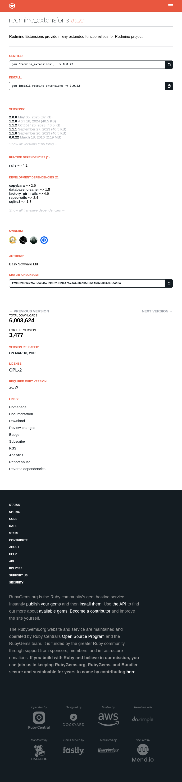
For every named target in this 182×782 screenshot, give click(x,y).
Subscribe (17, 441)
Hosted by (110, 707)
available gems (53, 611)
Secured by (145, 740)
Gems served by (73, 740)
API (11, 561)
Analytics (16, 455)
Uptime (14, 512)
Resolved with (144, 707)
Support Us (18, 575)
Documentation (21, 414)
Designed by (75, 707)
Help (13, 554)
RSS (12, 448)
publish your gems (43, 604)
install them (90, 604)
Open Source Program (83, 636)
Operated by (40, 709)
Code (13, 519)
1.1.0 (13, 133)
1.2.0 (13, 121)
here (131, 672)
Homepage (17, 407)
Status (14, 504)
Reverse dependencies (27, 469)
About (14, 547)
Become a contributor (90, 611)
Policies (15, 568)
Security (16, 582)
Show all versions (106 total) (31, 144)
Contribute (18, 540)
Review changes (22, 428)
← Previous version (29, 311)
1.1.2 (13, 125)
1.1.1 (13, 129)
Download (17, 421)
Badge (14, 434)
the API (119, 604)
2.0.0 (13, 117)
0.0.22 (14, 137)
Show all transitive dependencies (35, 210)
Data (13, 526)
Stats (13, 533)
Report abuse (19, 462)
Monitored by (40, 740)
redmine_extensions (39, 20)
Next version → (157, 311)
